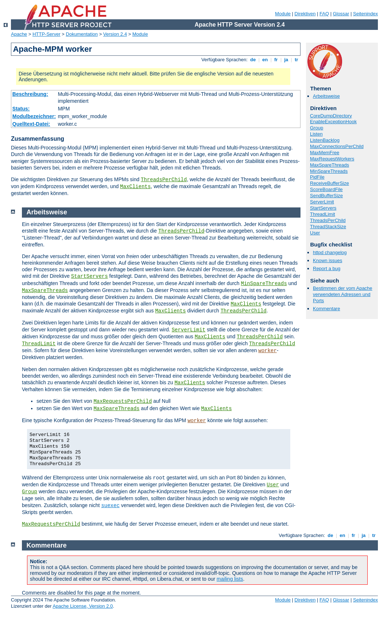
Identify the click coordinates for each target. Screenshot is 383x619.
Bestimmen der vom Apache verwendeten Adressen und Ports (342, 294)
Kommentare (326, 308)
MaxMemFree (324, 152)
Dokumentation (81, 34)
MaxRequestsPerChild (122, 401)
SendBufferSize (326, 195)
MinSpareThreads (329, 171)
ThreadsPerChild (164, 180)
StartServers (323, 208)
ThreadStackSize (328, 226)
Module (283, 13)
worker (267, 351)
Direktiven (305, 13)
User (315, 232)
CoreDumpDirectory (331, 115)
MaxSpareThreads (329, 165)
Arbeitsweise (326, 96)
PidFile (317, 177)
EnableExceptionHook (333, 121)
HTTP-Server (46, 34)
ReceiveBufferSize (329, 183)
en (265, 59)
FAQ (324, 13)
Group (316, 128)
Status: (21, 109)
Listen (316, 134)
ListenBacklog (325, 140)
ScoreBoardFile (326, 189)
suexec (110, 506)
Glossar (341, 13)
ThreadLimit (322, 214)
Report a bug (326, 268)
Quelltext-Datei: (31, 124)
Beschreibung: (30, 94)
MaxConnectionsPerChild (337, 146)
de (253, 59)
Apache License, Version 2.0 (83, 606)
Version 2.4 (115, 34)
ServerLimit (322, 202)
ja (286, 59)
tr (297, 59)
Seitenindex (365, 13)
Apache (19, 34)
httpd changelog (330, 252)
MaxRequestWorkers (332, 158)
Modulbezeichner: (34, 116)
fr (276, 59)
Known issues (327, 260)
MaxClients (135, 187)
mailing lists (230, 579)
